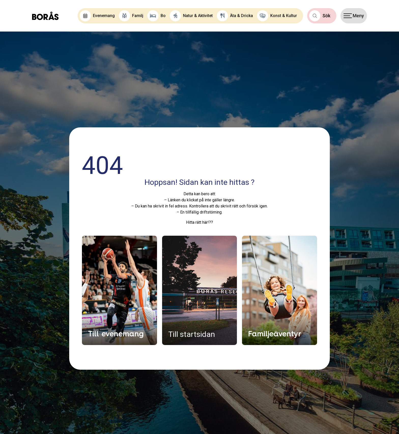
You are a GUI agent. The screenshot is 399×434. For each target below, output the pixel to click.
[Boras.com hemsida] (45, 15)
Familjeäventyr (274, 333)
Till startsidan (191, 334)
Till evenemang (116, 333)
